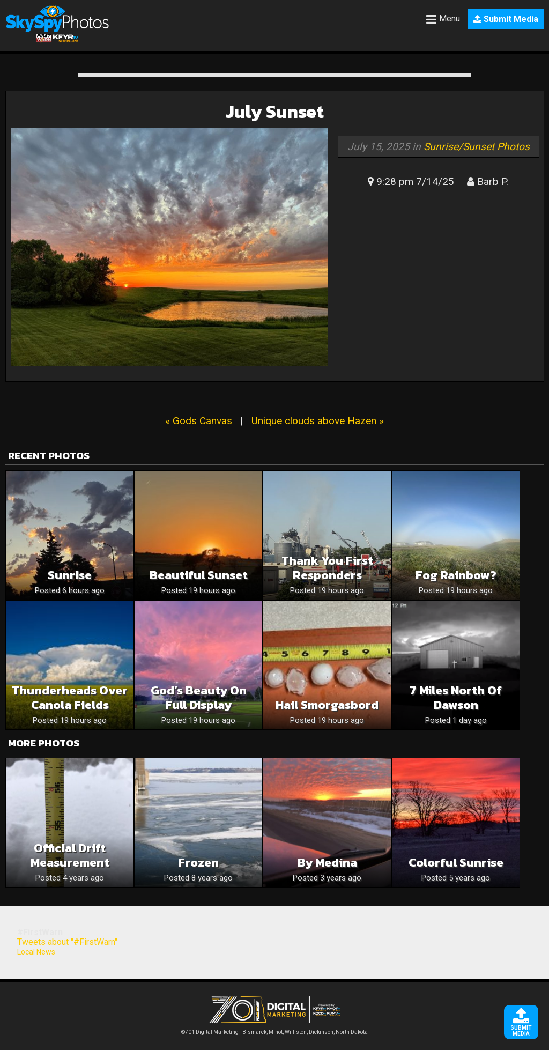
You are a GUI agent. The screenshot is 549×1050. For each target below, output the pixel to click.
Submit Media (505, 19)
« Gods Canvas (198, 421)
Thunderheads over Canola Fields (70, 697)
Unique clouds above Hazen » (317, 421)
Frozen (198, 862)
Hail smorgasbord (327, 705)
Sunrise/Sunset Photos (477, 147)
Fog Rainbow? (456, 575)
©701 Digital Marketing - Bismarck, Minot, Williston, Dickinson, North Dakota (274, 1029)
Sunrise (70, 575)
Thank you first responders (327, 567)
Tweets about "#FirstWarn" (67, 942)
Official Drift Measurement (70, 855)
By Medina (327, 862)
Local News (36, 952)
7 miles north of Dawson (456, 697)
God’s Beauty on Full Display (199, 697)
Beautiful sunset (199, 575)
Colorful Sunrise (456, 862)
